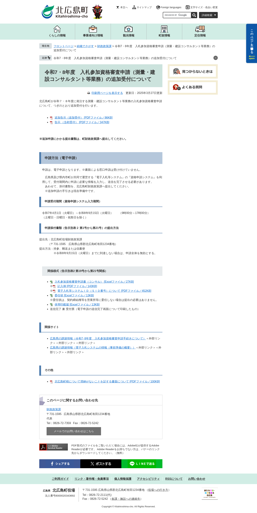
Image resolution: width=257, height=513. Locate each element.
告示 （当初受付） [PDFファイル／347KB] (82, 122)
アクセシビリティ (148, 478)
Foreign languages (171, 7)
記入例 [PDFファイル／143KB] (77, 286)
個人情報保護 (122, 478)
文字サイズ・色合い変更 (204, 7)
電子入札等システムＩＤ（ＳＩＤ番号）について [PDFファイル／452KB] (104, 290)
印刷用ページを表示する (107, 92)
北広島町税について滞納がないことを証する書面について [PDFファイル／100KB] (107, 381)
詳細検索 (207, 15)
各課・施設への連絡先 (126, 498)
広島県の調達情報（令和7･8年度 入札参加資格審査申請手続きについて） (98, 338)
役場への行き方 (158, 489)
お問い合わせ (196, 478)
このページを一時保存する (251, 39)
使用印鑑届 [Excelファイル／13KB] (77, 304)
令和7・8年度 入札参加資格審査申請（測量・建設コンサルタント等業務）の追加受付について (115, 58)
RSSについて (174, 478)
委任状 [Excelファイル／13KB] (74, 295)
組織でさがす (85, 46)
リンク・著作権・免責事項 (91, 478)
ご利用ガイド (60, 478)
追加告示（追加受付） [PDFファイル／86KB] (83, 117)
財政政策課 (104, 46)
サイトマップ (144, 7)
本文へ (124, 7)
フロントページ (64, 46)
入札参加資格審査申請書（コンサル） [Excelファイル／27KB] (94, 281)
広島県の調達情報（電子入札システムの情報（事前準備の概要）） (93, 347)
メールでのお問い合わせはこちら (74, 431)
